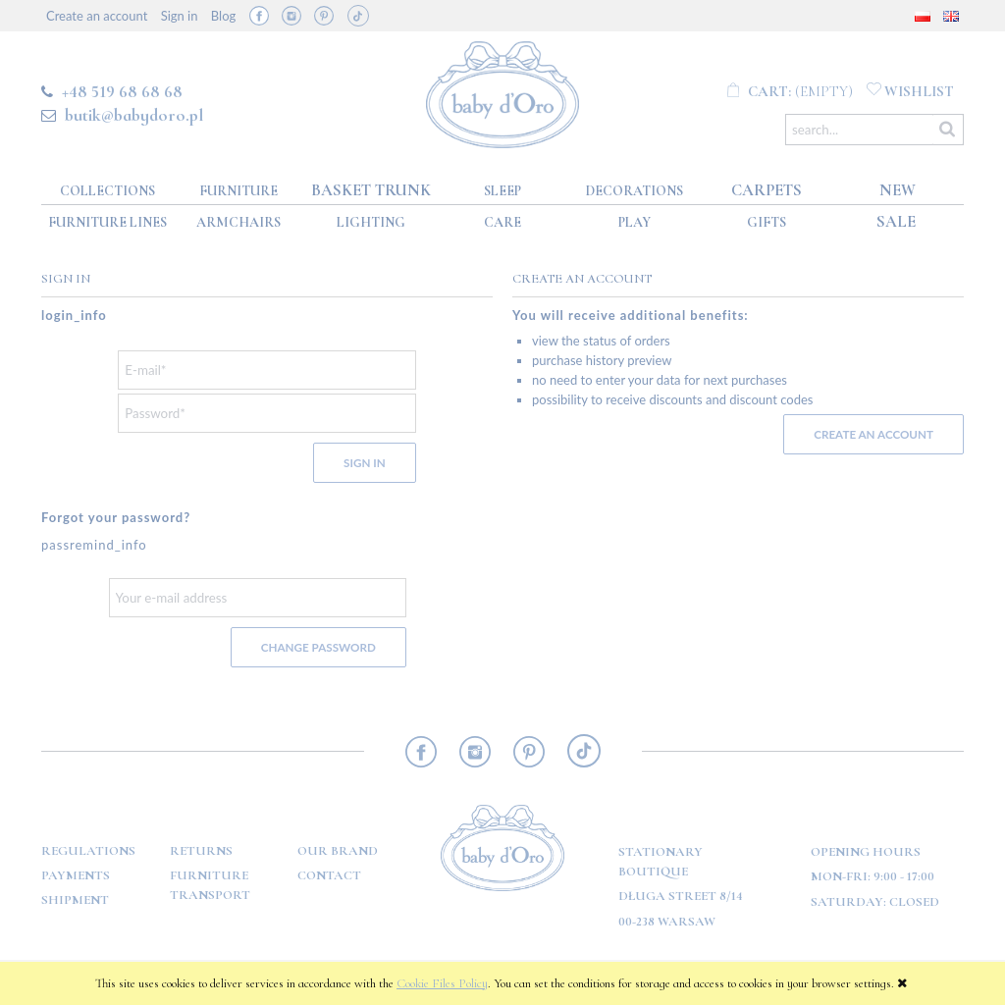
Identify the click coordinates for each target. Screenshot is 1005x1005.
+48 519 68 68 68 (122, 91)
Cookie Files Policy (442, 983)
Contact (329, 875)
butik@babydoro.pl (134, 115)
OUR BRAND (337, 851)
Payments (75, 875)
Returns (201, 851)
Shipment (75, 900)
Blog (223, 16)
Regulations (88, 851)
